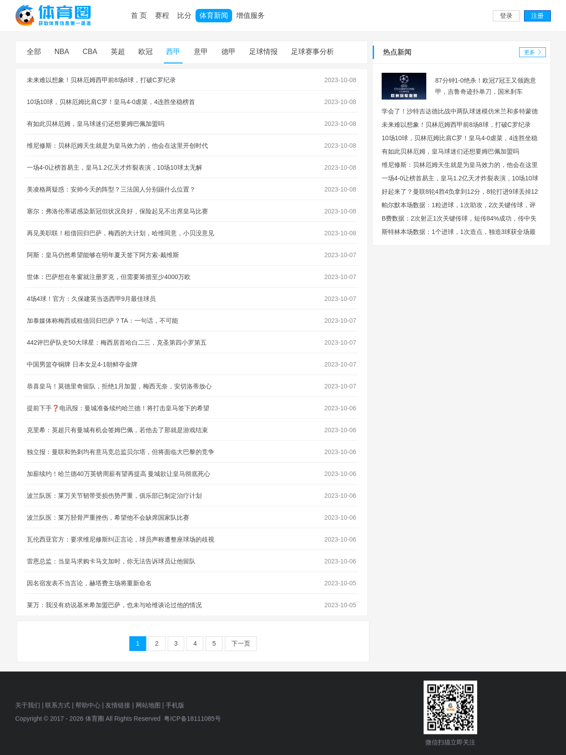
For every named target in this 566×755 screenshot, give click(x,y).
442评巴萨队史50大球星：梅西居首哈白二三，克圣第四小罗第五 (117, 342)
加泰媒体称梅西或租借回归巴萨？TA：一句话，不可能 (103, 320)
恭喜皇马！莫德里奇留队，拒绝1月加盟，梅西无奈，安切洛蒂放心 (119, 386)
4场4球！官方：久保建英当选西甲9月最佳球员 (91, 298)
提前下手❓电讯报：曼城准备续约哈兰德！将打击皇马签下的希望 (118, 408)
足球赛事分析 (312, 51)
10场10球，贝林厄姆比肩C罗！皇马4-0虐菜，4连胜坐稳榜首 (111, 101)
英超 (118, 51)
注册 (537, 16)
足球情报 (264, 51)
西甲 (173, 51)
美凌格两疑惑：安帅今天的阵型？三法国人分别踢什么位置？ (111, 189)
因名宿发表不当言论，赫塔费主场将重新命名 (89, 583)
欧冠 (146, 51)
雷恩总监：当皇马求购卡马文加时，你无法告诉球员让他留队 (111, 561)
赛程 (162, 16)
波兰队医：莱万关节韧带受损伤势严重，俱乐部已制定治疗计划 (114, 495)
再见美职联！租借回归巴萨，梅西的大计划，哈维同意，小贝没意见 (121, 233)
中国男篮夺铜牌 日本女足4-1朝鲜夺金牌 (82, 364)
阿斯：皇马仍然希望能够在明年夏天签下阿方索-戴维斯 (103, 255)
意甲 (201, 51)
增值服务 (250, 16)
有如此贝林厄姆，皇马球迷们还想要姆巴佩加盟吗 (96, 123)
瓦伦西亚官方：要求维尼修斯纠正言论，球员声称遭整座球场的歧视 (121, 539)
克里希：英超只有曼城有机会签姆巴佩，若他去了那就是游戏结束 (117, 430)
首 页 (139, 16)
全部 (34, 51)
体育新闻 (214, 16)
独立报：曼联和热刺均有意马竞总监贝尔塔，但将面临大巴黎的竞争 (121, 451)
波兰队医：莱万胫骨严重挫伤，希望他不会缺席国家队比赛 (108, 517)
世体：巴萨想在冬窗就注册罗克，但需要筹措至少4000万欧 (109, 276)
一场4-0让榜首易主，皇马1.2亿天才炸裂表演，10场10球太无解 (115, 167)
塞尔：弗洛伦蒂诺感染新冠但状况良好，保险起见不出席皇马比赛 (117, 211)
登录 (506, 16)
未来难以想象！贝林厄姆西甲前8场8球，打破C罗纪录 (101, 79)
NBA (62, 51)
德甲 (229, 51)
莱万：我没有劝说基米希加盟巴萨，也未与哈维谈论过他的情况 (114, 605)
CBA (90, 51)
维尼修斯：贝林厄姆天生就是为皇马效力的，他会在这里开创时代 (117, 145)
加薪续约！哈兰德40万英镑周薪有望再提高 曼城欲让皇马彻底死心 (119, 473)
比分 (184, 16)
